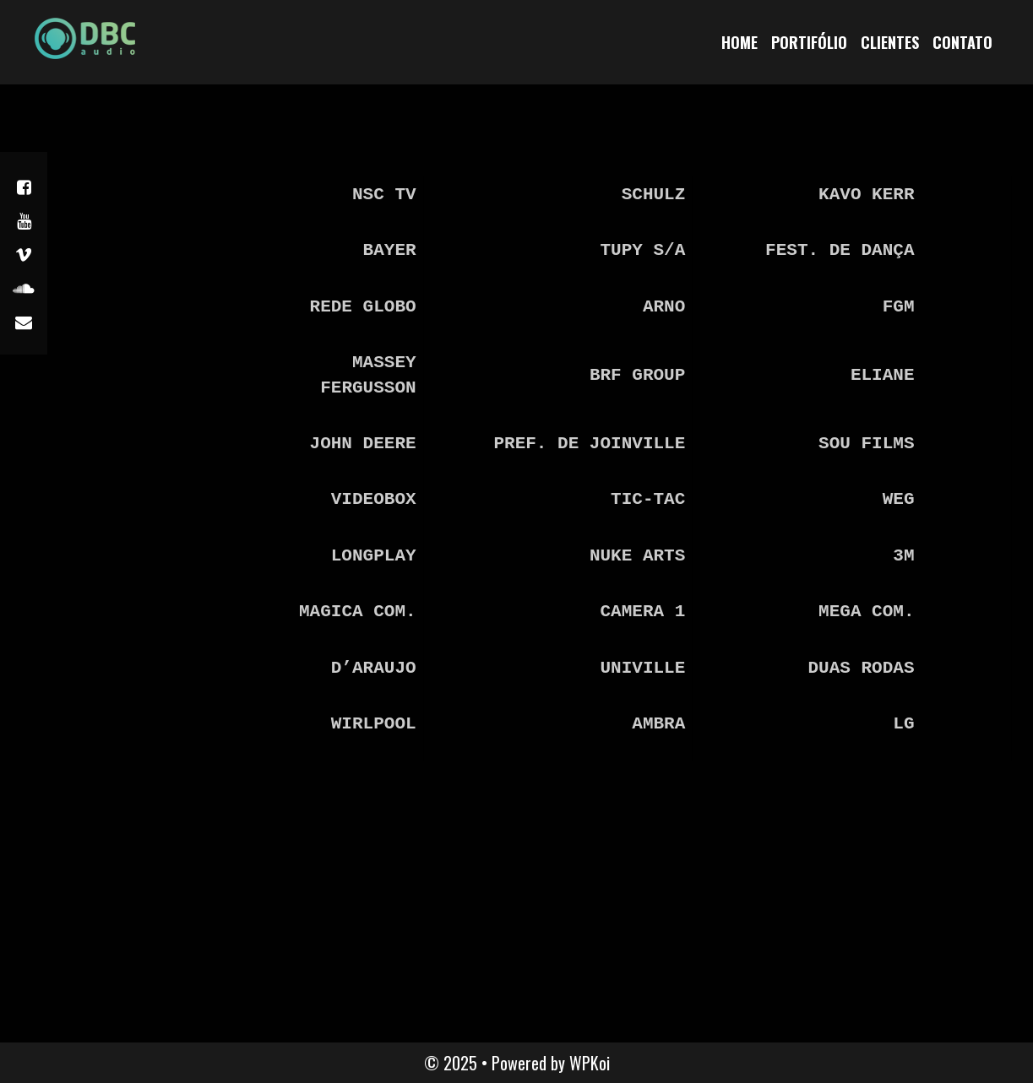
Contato (962, 42)
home (739, 42)
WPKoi (589, 1062)
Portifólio (809, 42)
